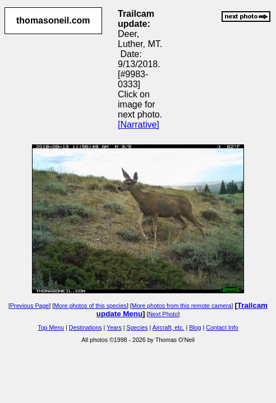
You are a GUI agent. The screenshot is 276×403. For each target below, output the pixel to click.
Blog (195, 327)
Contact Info (222, 327)
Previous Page (29, 305)
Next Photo (163, 314)
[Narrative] (138, 124)
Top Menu (51, 327)
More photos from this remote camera (182, 305)
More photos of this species (90, 305)
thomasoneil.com (53, 20)
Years (114, 327)
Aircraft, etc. (169, 327)
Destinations (85, 327)
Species (137, 327)
